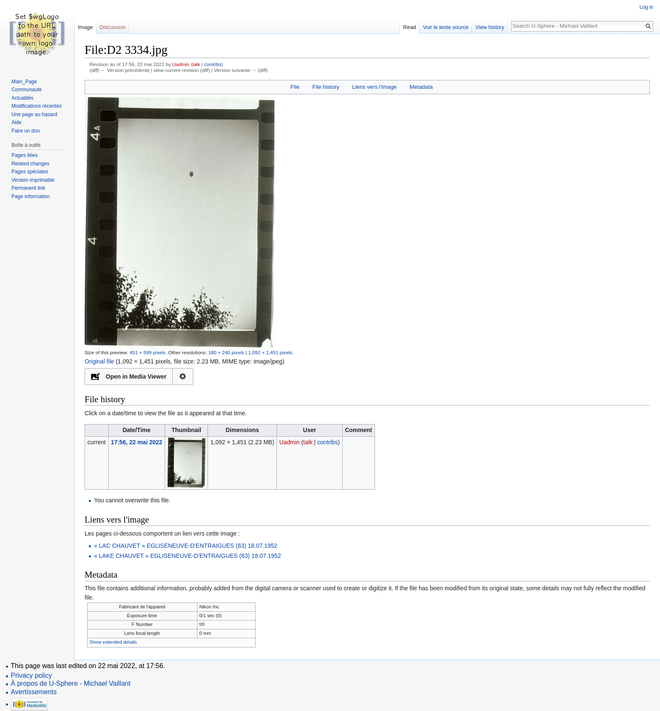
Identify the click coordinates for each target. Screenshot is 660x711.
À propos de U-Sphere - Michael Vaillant (70, 683)
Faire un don (25, 131)
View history (489, 27)
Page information (30, 196)
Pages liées (24, 155)
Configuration (183, 376)
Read (409, 27)
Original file (99, 361)
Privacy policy (31, 675)
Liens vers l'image (374, 87)
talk (196, 64)
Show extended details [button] (113, 642)
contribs (212, 64)
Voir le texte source (445, 27)
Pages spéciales (29, 172)
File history (325, 87)
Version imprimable (32, 180)
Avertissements (34, 691)
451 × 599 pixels (147, 352)
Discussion (113, 27)
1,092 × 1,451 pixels (270, 352)
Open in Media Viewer (136, 376)
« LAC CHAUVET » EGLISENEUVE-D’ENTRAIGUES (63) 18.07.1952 (185, 545)
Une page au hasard (34, 114)
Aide (16, 122)
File (294, 87)
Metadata (421, 87)
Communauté (26, 90)
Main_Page (24, 82)
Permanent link (28, 188)
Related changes (30, 164)
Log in (646, 7)
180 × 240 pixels (226, 352)
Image (85, 27)
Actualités (22, 98)
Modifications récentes (36, 106)
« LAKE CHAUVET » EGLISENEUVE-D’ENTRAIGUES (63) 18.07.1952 (187, 555)
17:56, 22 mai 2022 (136, 442)
